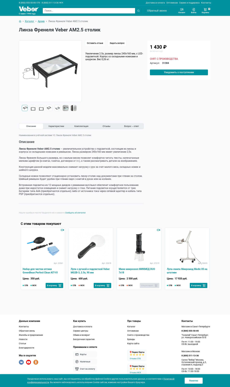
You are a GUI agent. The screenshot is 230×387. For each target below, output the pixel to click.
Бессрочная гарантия (84, 339)
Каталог (131, 326)
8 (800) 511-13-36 (50, 3)
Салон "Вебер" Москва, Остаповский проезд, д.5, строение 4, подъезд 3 (193, 362)
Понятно (193, 380)
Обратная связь (27, 331)
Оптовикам (172, 3)
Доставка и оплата (155, 3)
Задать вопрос (117, 43)
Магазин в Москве (190, 351)
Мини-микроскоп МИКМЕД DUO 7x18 (137, 270)
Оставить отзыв (95, 43)
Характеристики (56, 126)
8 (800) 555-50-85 (27, 3)
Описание (31, 126)
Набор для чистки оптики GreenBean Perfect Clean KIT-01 (40, 270)
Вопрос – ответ (131, 126)
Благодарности (26, 348)
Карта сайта (133, 343)
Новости (23, 339)
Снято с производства (138, 335)
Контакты (206, 3)
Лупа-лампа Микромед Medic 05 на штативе (187, 270)
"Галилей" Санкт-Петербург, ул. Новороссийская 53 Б (195, 336)
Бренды (131, 339)
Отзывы (106, 126)
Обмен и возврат (81, 335)
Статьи (22, 343)
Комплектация (81, 126)
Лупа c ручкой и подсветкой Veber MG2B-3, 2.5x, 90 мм (90, 270)
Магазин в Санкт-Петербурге (195, 326)
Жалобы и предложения (31, 335)
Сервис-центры (80, 331)
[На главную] (20, 21)
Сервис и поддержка (189, 3)
